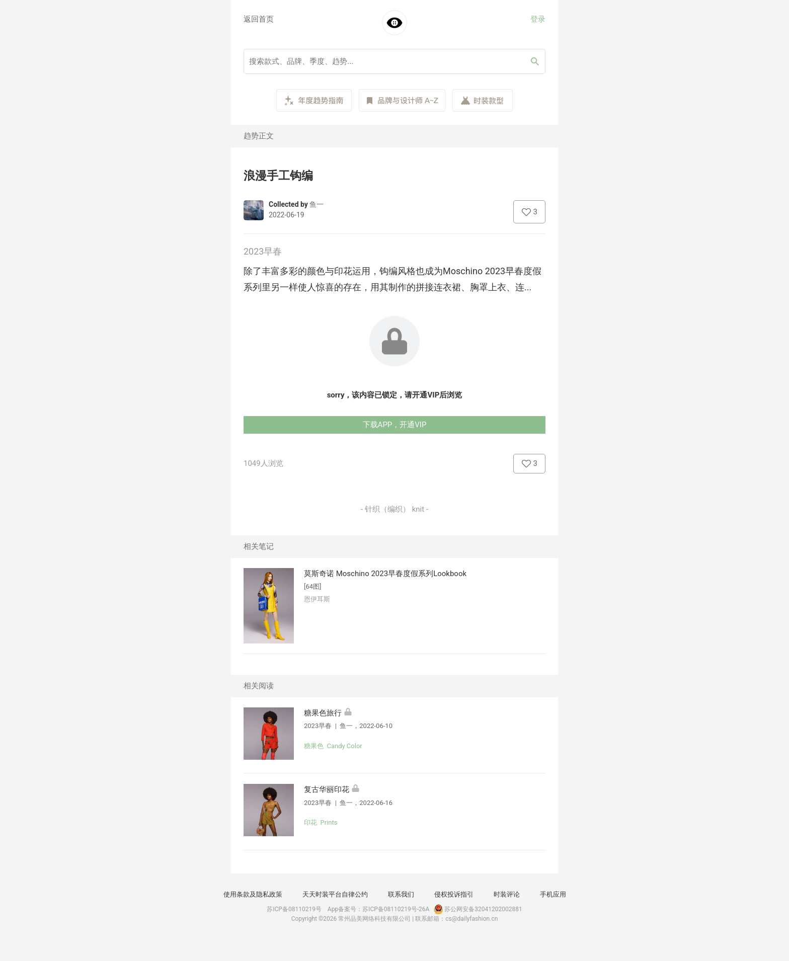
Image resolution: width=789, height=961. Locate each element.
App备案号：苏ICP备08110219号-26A (379, 909)
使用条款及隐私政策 (252, 894)
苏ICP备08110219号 (294, 909)
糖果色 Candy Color (333, 746)
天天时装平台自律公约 (335, 894)
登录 (537, 19)
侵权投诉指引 (454, 894)
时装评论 (507, 894)
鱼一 (316, 204)
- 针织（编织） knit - (394, 509)
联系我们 (401, 894)
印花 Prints (320, 822)
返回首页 (259, 19)
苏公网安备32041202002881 (477, 909)
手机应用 (553, 894)
